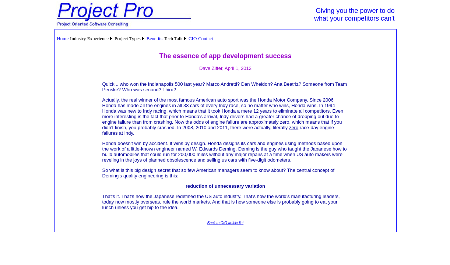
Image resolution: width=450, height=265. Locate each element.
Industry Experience (89, 38)
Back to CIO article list (225, 223)
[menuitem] (63, 38)
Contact (205, 38)
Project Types (128, 38)
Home (62, 38)
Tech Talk (173, 38)
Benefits (154, 38)
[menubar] (135, 38)
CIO (193, 38)
